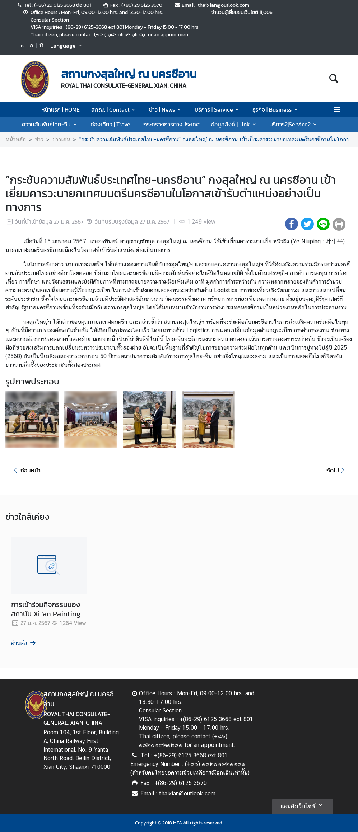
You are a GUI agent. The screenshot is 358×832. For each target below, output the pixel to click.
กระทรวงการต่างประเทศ (171, 124)
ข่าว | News (166, 109)
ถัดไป (336, 470)
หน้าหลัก (16, 139)
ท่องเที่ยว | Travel (111, 124)
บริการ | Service (218, 109)
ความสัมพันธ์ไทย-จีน (50, 124)
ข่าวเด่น (61, 139)
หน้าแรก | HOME (60, 109)
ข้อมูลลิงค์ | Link (234, 124)
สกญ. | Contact (114, 109)
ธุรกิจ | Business (275, 109)
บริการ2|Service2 (294, 124)
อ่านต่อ (24, 643)
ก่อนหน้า (26, 470)
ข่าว (39, 139)
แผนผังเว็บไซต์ (302, 805)
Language (67, 45)
